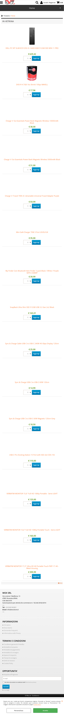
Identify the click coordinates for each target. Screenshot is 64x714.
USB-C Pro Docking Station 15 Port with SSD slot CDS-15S (32, 455)
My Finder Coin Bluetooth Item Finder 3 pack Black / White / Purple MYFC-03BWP (32, 272)
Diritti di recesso (9, 661)
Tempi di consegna (10, 658)
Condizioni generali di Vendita (14, 644)
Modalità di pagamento (12, 650)
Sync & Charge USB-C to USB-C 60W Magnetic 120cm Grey (32, 418)
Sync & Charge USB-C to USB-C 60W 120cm (32, 382)
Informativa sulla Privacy (12, 633)
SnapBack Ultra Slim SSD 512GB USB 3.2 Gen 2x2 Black (32, 307)
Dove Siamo (8, 628)
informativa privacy (30, 682)
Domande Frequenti (11, 630)
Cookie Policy (37, 704)
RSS (61, 583)
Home (32, 8)
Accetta (45, 710)
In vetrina (8, 21)
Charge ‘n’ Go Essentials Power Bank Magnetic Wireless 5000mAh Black (32, 159)
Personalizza (18, 710)
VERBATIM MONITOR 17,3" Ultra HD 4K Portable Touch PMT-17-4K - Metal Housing (32, 567)
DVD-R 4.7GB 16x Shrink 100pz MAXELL (32, 84)
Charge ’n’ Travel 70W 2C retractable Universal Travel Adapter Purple (32, 196)
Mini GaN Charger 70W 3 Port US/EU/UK (32, 232)
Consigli (6, 690)
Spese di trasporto (10, 655)
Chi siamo (7, 625)
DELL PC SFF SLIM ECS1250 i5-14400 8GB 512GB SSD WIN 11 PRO (32, 48)
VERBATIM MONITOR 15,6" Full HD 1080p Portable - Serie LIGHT (32, 493)
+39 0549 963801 (10, 607)
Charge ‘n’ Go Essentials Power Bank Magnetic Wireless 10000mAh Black (32, 122)
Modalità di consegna (11, 652)
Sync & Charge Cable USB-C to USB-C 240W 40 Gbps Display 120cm (32, 343)
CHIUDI (62, 701)
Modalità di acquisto (11, 647)
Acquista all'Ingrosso (11, 674)
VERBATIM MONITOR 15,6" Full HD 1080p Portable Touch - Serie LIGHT (32, 530)
